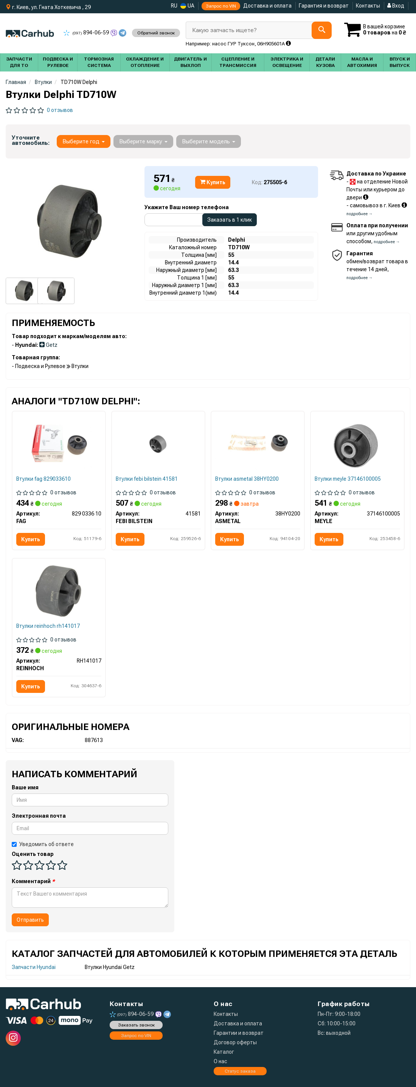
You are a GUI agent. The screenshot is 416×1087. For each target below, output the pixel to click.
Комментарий (33, 881)
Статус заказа (240, 1071)
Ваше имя (25, 787)
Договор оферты (235, 1042)
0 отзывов (60, 110)
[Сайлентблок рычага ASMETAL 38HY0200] (257, 443)
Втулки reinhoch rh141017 (48, 626)
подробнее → (359, 213)
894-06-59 (87, 33)
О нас (220, 1061)
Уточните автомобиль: (31, 140)
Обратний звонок (156, 33)
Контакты (368, 6)
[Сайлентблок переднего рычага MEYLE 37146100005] (357, 444)
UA (187, 6)
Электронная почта (39, 816)
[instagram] (13, 1038)
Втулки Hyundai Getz (110, 967)
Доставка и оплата (267, 6)
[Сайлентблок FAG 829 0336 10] (58, 443)
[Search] (322, 30)
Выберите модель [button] (208, 141)
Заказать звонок (136, 1025)
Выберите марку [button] (143, 141)
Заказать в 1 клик (229, 220)
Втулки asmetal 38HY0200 (247, 479)
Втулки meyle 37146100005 (348, 479)
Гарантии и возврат (239, 1033)
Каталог (224, 1052)
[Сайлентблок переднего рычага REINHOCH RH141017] (58, 590)
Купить (212, 182)
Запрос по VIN (221, 6)
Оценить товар (33, 854)
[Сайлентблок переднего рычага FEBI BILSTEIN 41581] (158, 444)
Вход (395, 6)
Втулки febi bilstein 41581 (147, 479)
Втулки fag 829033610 (43, 479)
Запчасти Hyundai (34, 967)
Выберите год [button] (83, 141)
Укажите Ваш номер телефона (186, 207)
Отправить (30, 920)
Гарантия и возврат (324, 6)
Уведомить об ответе (43, 844)
